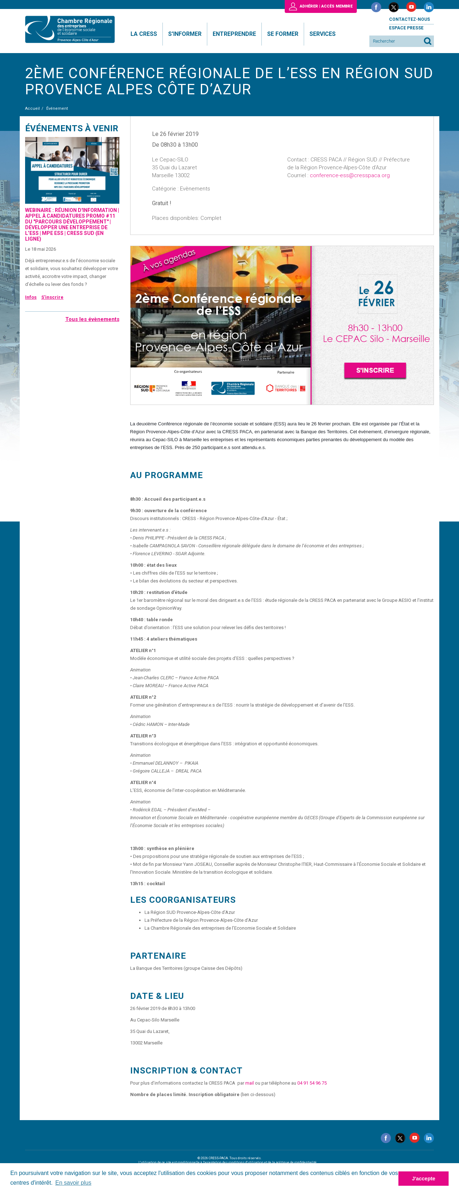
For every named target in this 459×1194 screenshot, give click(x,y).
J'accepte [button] (423, 1178)
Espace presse (406, 27)
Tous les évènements (92, 319)
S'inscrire (52, 297)
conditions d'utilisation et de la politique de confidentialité (272, 1162)
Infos (31, 297)
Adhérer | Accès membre (326, 6)
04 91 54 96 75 (312, 1083)
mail (249, 1083)
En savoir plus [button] (73, 1183)
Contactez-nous (409, 19)
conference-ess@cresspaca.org (350, 175)
